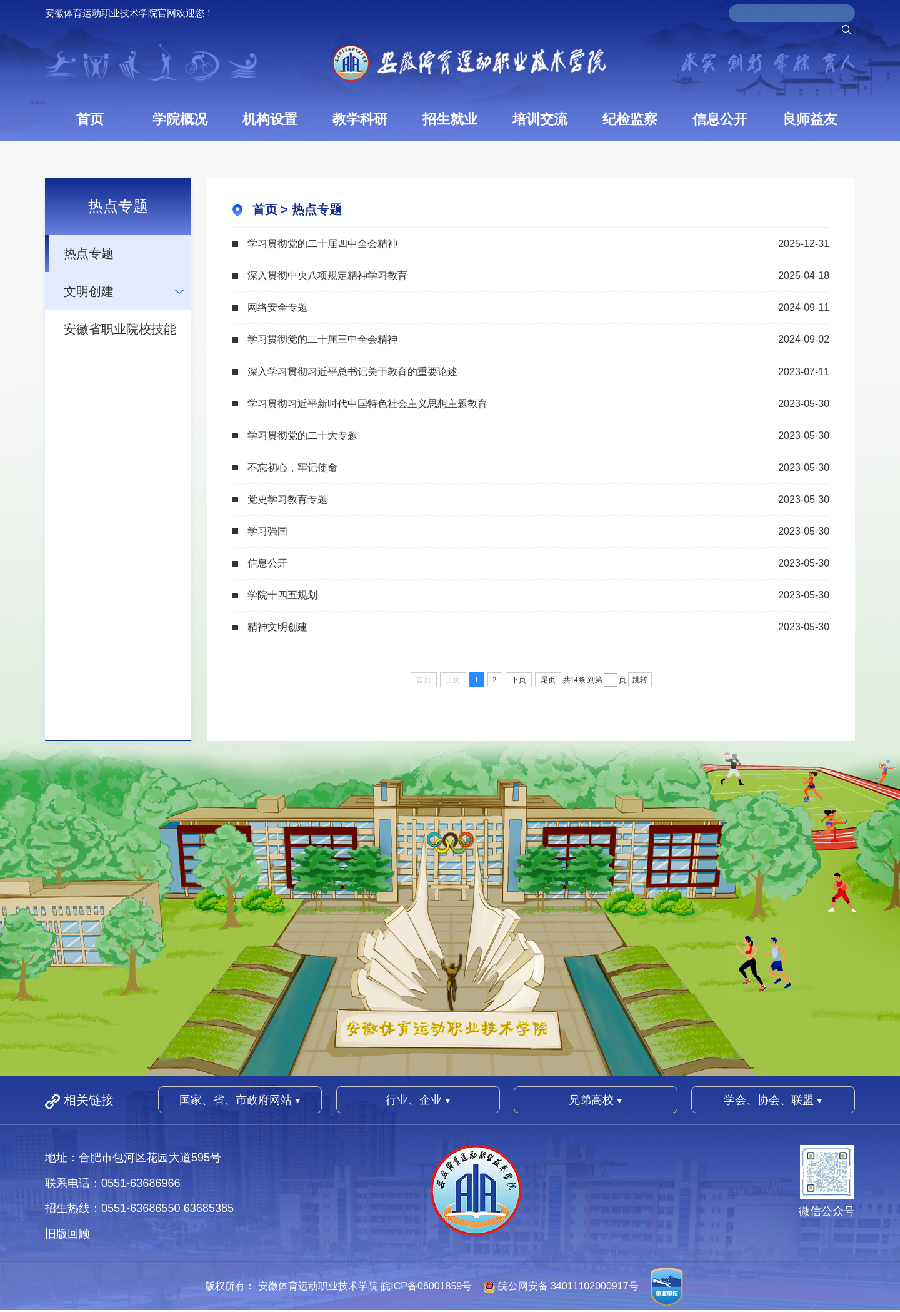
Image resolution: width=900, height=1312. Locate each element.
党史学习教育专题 (288, 499)
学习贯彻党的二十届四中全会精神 (323, 243)
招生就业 (450, 119)
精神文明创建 (278, 627)
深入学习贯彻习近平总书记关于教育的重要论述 (353, 371)
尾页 (548, 679)
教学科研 (360, 119)
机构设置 (270, 119)
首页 (90, 119)
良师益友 (810, 119)
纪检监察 (630, 119)
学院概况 (180, 119)
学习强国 (268, 531)
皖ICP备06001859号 (426, 1286)
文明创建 (89, 291)
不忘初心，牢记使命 (293, 467)
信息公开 (720, 119)
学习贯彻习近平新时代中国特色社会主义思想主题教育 (368, 403)
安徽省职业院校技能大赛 (120, 335)
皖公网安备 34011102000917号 (568, 1286)
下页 (518, 679)
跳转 (640, 679)
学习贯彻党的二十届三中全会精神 (323, 339)
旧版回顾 (67, 1234)
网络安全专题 (278, 307)
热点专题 (89, 253)
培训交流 (540, 119)
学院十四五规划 (283, 595)
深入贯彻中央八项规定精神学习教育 (328, 275)
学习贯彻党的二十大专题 (303, 435)
